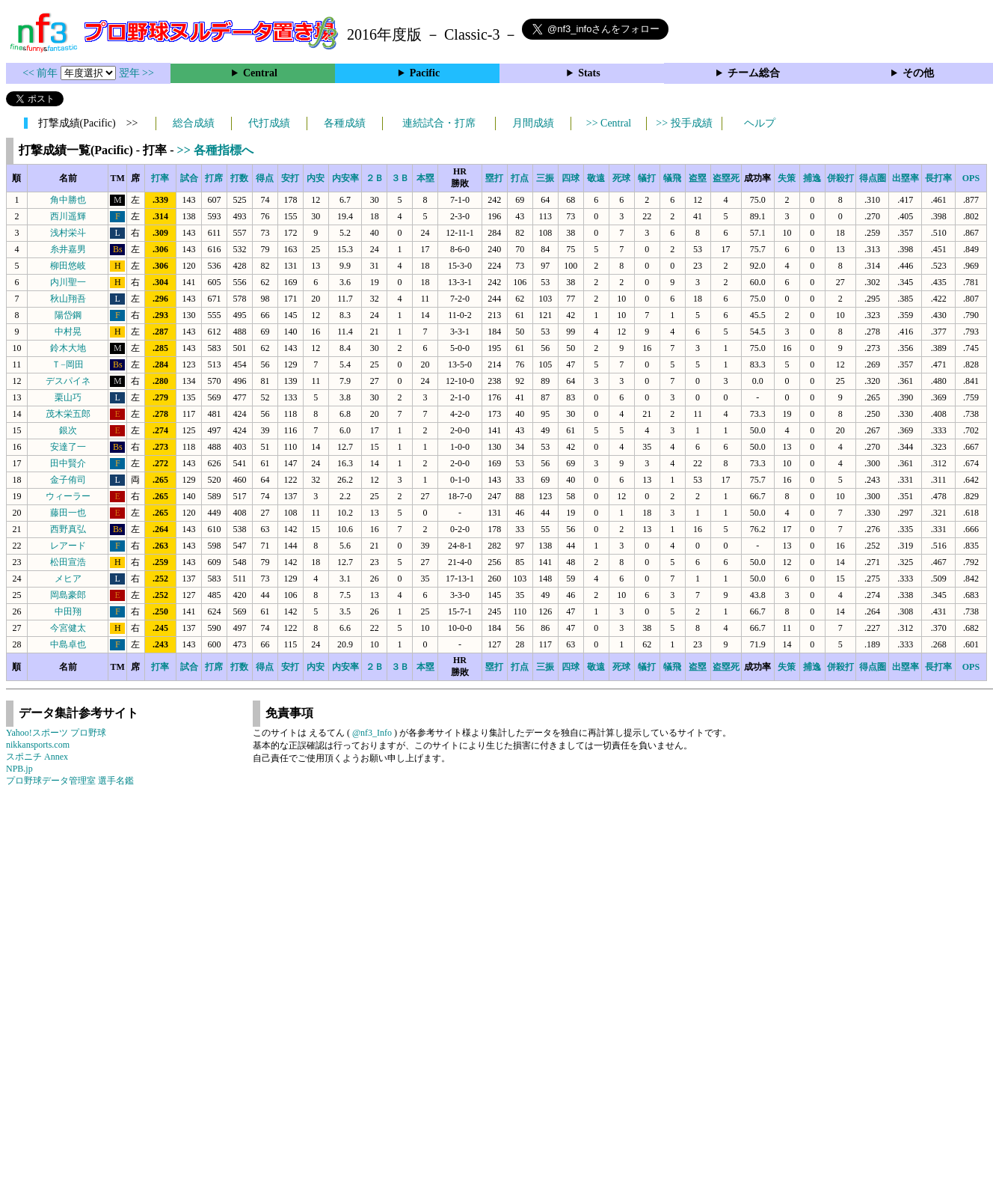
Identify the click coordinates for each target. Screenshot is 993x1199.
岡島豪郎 (68, 595)
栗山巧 (68, 397)
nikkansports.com (38, 744)
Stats (589, 73)
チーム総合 (754, 73)
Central (260, 73)
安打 (290, 178)
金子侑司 (68, 480)
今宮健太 (68, 628)
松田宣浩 (68, 562)
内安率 (345, 178)
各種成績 (345, 123)
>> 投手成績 (684, 123)
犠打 (647, 178)
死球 (621, 178)
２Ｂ (375, 178)
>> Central (609, 123)
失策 (787, 178)
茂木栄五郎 (68, 414)
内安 (316, 178)
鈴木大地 (68, 348)
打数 (239, 178)
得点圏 (872, 178)
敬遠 (596, 178)
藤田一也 (68, 512)
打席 (214, 178)
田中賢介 (68, 463)
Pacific (425, 73)
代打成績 (269, 123)
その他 (918, 73)
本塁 (425, 178)
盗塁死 (726, 178)
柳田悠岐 (68, 265)
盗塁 (698, 178)
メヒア (68, 578)
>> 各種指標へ (215, 150)
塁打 (494, 178)
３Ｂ (400, 178)
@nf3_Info (372, 732)
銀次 (68, 430)
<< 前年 (41, 73)
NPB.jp (19, 768)
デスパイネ (68, 381)
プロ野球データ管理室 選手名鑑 (70, 780)
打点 (520, 178)
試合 (189, 178)
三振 (545, 178)
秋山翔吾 (68, 298)
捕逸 (812, 178)
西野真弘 (68, 529)
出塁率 (905, 178)
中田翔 (68, 611)
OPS (971, 178)
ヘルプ (759, 123)
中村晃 (68, 331)
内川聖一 (68, 282)
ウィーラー (68, 496)
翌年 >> (136, 73)
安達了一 (68, 447)
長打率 (938, 178)
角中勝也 (68, 200)
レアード (68, 545)
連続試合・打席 (439, 123)
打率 (160, 178)
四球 (570, 178)
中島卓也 (68, 644)
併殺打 (840, 178)
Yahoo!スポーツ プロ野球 (56, 732)
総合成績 (194, 123)
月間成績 (533, 123)
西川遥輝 (68, 216)
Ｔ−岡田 (68, 364)
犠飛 (672, 178)
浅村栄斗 (68, 233)
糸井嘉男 (68, 249)
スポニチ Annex (37, 756)
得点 (265, 178)
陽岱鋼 (68, 315)
